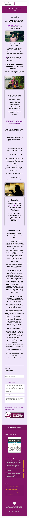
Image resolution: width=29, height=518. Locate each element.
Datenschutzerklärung (13, 492)
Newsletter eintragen (12, 489)
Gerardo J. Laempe (14, 25)
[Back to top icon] (14, 503)
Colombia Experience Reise (14, 136)
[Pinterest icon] (16, 511)
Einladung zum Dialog (13, 486)
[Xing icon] (19, 511)
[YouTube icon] (13, 511)
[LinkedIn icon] (15, 511)
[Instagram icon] (18, 511)
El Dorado (8, 394)
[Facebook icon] (9, 511)
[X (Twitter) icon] (10, 511)
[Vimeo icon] (12, 511)
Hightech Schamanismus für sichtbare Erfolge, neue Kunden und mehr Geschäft (14, 400)
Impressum (10, 494)
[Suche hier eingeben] (14, 376)
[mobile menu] (25, 4)
